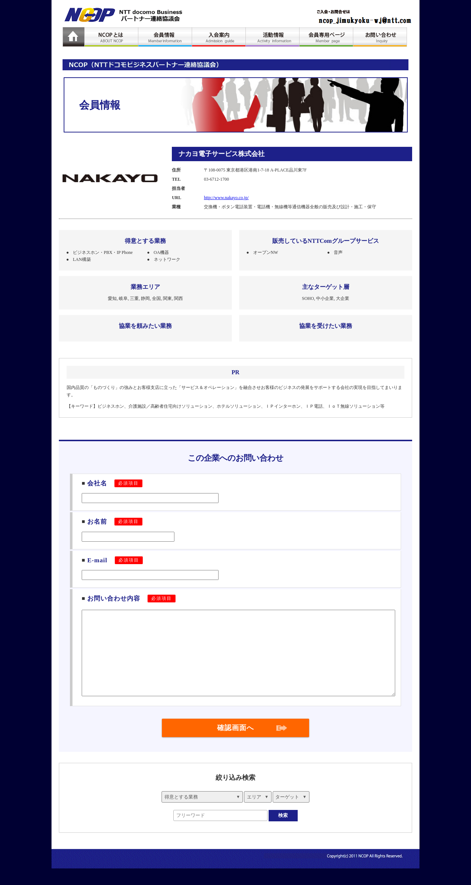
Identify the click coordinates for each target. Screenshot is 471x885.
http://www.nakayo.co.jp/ (226, 197)
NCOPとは (111, 37)
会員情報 (165, 37)
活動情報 (273, 37)
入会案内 (219, 37)
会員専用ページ (326, 37)
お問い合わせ (380, 37)
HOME (74, 37)
